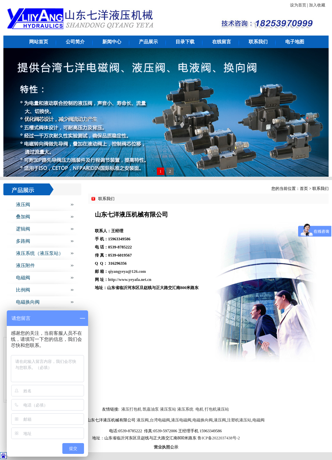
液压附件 (25, 265)
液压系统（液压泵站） (39, 253)
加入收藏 (317, 5)
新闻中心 (111, 41)
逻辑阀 (23, 229)
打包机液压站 (217, 409)
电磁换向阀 (28, 302)
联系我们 (258, 41)
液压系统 (185, 409)
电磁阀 (23, 277)
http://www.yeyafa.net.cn (129, 279)
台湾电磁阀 (160, 420)
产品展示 (148, 41)
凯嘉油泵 (150, 409)
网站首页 (38, 41)
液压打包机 (131, 409)
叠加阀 (23, 216)
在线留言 (221, 41)
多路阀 (23, 241)
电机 (199, 409)
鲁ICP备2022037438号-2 (219, 438)
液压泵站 (168, 409)
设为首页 (298, 5)
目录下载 (184, 41)
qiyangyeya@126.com (127, 271)
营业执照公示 (166, 447)
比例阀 (23, 289)
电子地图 (294, 41)
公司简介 (75, 41)
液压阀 (23, 204)
